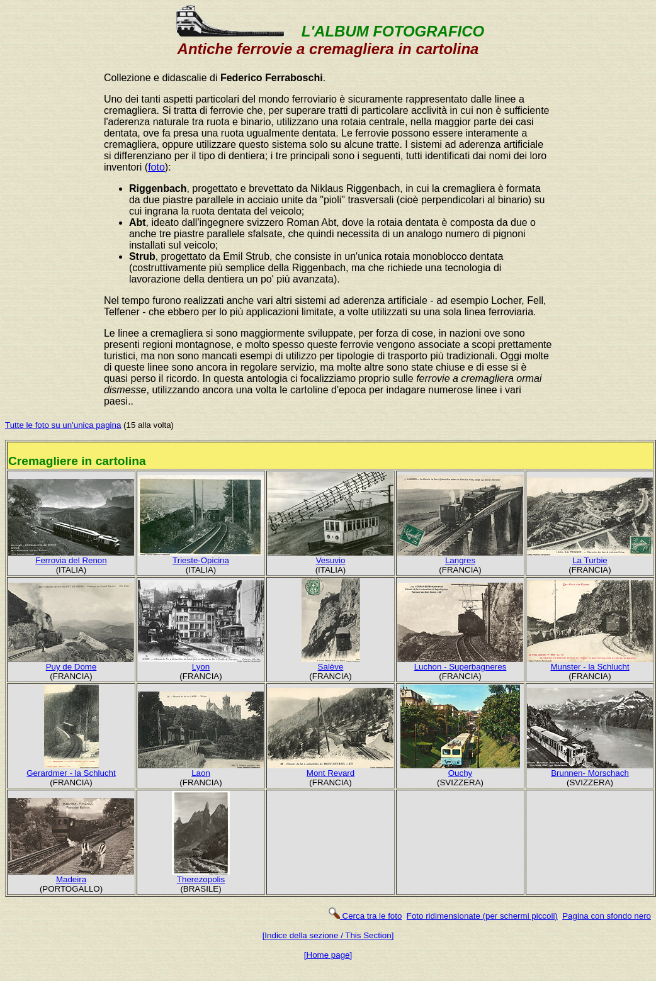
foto (156, 167)
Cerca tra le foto (364, 916)
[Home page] (328, 955)
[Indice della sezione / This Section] (328, 935)
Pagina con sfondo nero (606, 916)
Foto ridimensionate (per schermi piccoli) (482, 916)
